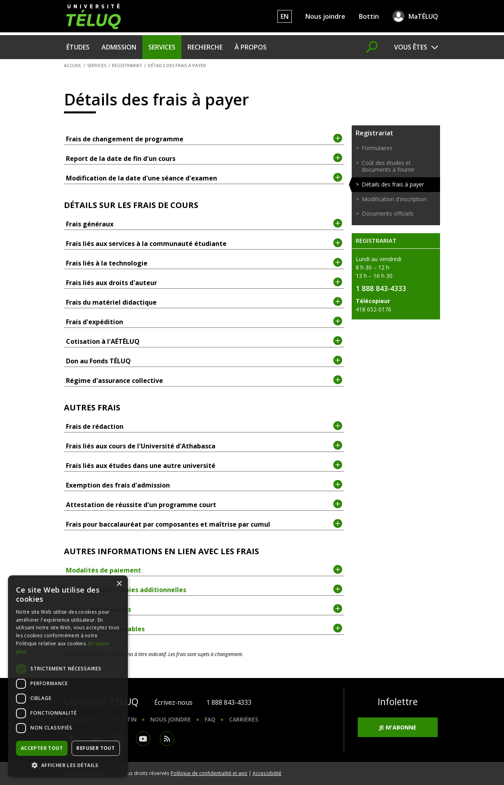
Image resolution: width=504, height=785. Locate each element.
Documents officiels (388, 213)
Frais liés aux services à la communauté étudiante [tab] (204, 243)
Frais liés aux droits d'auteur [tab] (204, 282)
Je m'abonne (397, 727)
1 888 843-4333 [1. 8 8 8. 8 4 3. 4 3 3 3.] (228, 702)
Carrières (243, 719)
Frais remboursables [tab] (204, 609)
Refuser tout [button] (95, 748)
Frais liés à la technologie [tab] (204, 263)
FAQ (210, 719)
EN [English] (285, 16)
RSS (167, 738)
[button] (68, 765)
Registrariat (127, 65)
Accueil (73, 65)
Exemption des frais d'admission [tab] (204, 485)
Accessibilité (267, 773)
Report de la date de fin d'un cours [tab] (204, 158)
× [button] (119, 584)
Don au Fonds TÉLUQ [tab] (204, 360)
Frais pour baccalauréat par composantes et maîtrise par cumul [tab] (204, 524)
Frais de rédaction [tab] (204, 426)
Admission (119, 47)
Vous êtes (410, 47)
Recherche (205, 47)
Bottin (369, 16)
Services (161, 47)
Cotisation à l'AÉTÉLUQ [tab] (204, 341)
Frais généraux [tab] (204, 223)
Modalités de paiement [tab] (204, 570)
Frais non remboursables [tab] (204, 628)
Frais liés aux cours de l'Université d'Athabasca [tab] (204, 445)
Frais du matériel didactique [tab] (204, 302)
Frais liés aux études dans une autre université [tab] (204, 465)
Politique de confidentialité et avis (209, 773)
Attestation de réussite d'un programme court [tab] (204, 504)
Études (78, 47)
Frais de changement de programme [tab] (204, 138)
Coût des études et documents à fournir (388, 166)
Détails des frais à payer (393, 184)
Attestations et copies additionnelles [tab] (204, 589)
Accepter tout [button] (42, 748)
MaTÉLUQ (423, 16)
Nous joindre (325, 16)
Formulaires (377, 148)
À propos (251, 47)
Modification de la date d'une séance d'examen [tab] (204, 177)
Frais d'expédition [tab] (204, 321)
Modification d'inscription (394, 199)
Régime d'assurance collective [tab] (204, 380)
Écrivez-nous (173, 702)
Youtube (143, 738)
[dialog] (68, 676)
